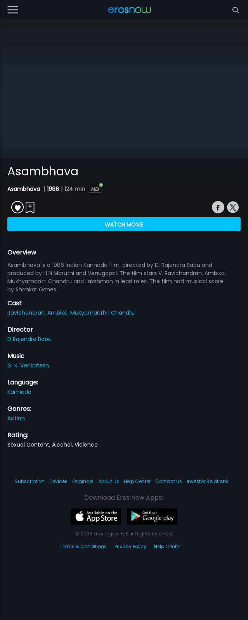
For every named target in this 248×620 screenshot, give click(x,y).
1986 (53, 189)
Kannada (19, 392)
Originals (83, 481)
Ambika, (58, 313)
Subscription (30, 481)
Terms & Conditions (83, 546)
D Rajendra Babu (29, 339)
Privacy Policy (130, 546)
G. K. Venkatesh (28, 365)
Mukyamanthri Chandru (102, 313)
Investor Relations (208, 481)
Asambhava (24, 189)
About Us (108, 481)
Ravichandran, (27, 313)
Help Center (137, 481)
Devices (58, 481)
